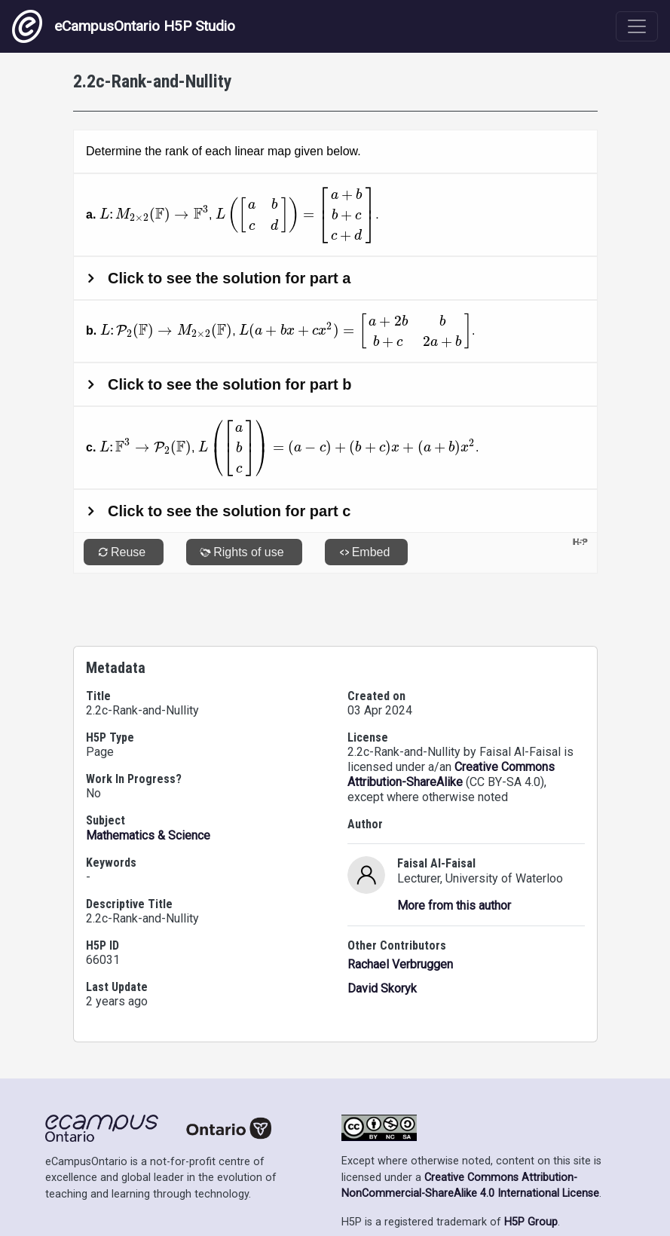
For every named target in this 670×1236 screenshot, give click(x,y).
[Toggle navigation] (637, 26)
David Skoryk (382, 945)
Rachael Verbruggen (400, 921)
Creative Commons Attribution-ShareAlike (451, 731)
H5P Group (531, 1179)
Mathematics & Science (148, 792)
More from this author (454, 862)
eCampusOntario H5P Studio (123, 26)
